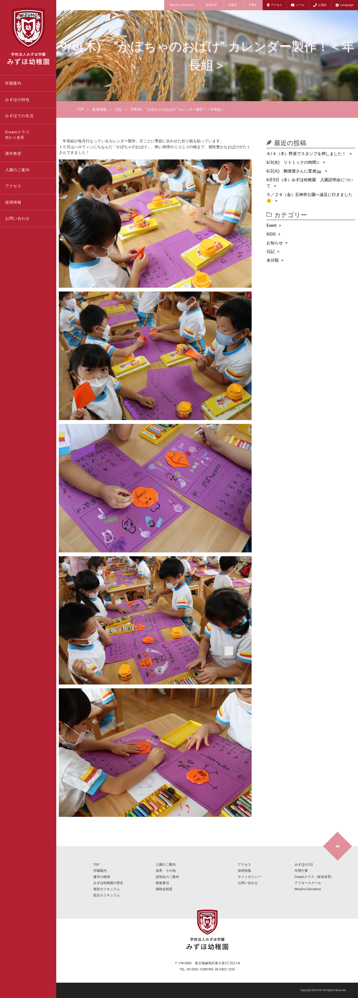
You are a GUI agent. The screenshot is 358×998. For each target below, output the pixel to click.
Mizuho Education (182, 5)
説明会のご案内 (167, 877)
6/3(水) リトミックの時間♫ (293, 162)
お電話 (322, 5)
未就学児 (211, 5)
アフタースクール (308, 883)
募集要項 (162, 883)
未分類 (272, 260)
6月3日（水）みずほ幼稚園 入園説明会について (309, 182)
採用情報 (13, 202)
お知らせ (274, 242)
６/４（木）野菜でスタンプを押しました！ (306, 153)
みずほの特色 (17, 99)
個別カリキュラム (106, 889)
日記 (118, 109)
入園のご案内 (17, 170)
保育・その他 (166, 871)
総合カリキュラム (106, 895)
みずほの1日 (304, 864)
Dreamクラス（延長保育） (314, 877)
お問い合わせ (17, 218)
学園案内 (13, 83)
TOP (80, 109)
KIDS (271, 234)
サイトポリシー (249, 877)
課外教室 (13, 153)
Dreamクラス (30, 135)
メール (300, 5)
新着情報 (99, 109)
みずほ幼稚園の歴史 (108, 883)
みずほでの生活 (19, 115)
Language (347, 5)
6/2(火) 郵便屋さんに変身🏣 (294, 171)
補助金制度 (164, 889)
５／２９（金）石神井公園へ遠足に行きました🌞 (309, 197)
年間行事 (301, 871)
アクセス (276, 5)
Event (271, 225)
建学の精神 (101, 877)
